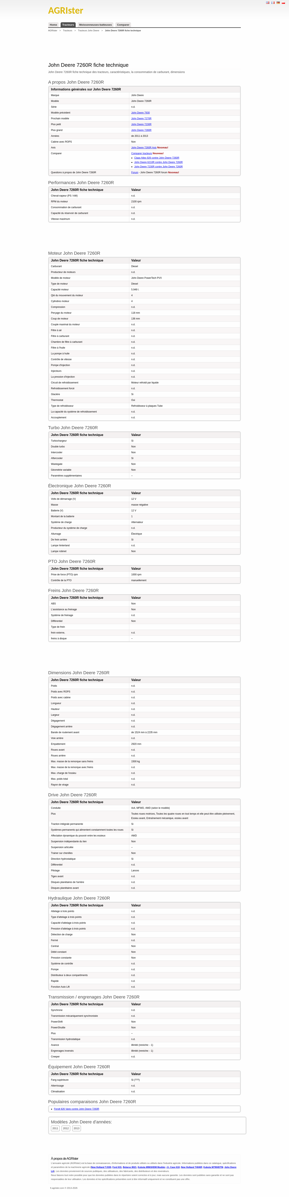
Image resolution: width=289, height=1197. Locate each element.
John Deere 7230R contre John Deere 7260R (158, 166)
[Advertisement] (144, 47)
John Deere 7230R (141, 124)
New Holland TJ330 (101, 1167)
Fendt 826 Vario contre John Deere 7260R (76, 1109)
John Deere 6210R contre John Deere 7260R (158, 162)
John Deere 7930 (140, 112)
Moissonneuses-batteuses (95, 24)
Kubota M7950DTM (213, 1167)
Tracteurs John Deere (88, 30)
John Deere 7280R (141, 130)
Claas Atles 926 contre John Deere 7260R (156, 157)
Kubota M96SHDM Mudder (151, 1167)
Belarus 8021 (129, 1167)
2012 (66, 1128)
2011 (55, 1128)
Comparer (123, 24)
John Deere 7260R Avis (144, 147)
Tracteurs (68, 24)
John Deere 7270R (141, 118)
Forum (134, 172)
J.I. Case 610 (173, 1167)
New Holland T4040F (191, 1167)
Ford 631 (117, 1167)
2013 (76, 1128)
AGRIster (52, 30)
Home (53, 24)
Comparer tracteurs (141, 153)
